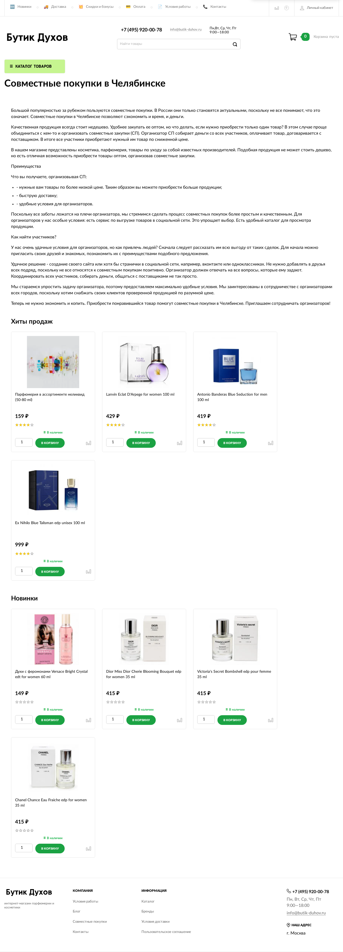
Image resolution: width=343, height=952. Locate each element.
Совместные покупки (90, 922)
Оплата (139, 7)
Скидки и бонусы (99, 7)
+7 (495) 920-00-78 (141, 30)
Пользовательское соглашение (166, 932)
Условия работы (177, 7)
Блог (76, 911)
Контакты (218, 7)
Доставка (58, 7)
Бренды (147, 911)
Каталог (147, 901)
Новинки (24, 7)
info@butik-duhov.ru (186, 29)
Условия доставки (155, 922)
